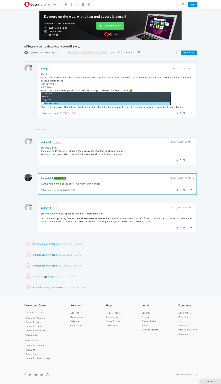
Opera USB (31, 335)
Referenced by (41, 244)
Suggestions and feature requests (43, 52)
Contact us (184, 334)
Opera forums (113, 321)
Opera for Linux (34, 326)
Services (76, 305)
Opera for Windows (35, 318)
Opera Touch (32, 354)
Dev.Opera (111, 325)
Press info (183, 317)
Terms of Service (150, 329)
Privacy (145, 317)
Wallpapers (75, 321)
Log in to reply (189, 53)
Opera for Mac (33, 322)
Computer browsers (34, 312)
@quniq (57, 142)
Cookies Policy (149, 321)
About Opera (185, 313)
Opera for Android (35, 345)
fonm (53, 244)
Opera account (78, 317)
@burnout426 (59, 208)
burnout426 (47, 178)
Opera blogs (112, 317)
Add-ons (74, 313)
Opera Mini (31, 350)
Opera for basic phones (38, 358)
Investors (183, 325)
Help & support (113, 313)
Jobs (180, 321)
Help (109, 305)
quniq (44, 68)
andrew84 (46, 142)
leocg (48, 276)
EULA (144, 325)
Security (146, 313)
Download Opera (112, 25)
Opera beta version (36, 330)
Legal (145, 305)
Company (184, 305)
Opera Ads (75, 325)
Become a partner (187, 329)
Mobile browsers (32, 340)
